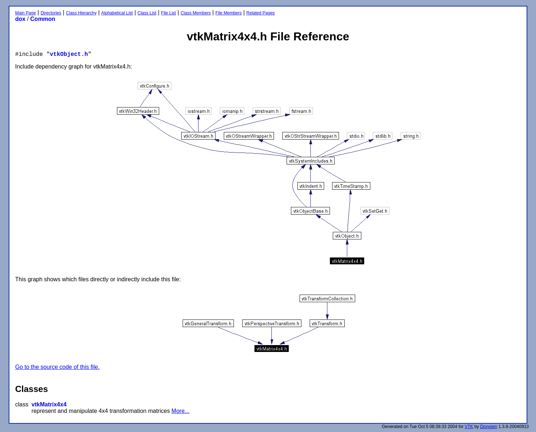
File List (168, 13)
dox (20, 19)
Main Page (25, 13)
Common (42, 19)
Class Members (195, 13)
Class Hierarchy (81, 13)
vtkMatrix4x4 (48, 404)
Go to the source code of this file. (57, 367)
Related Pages (261, 13)
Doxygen (488, 426)
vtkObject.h (69, 54)
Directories (50, 13)
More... (180, 411)
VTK (469, 426)
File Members (228, 13)
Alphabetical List (117, 13)
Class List (147, 13)
